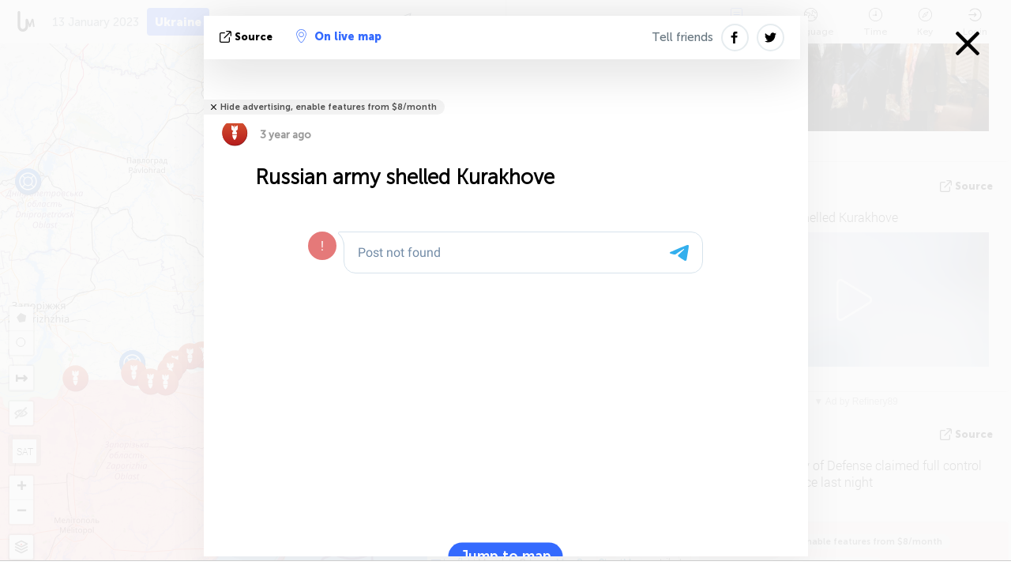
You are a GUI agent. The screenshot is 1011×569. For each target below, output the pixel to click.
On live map (338, 36)
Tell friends (682, 37)
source (247, 37)
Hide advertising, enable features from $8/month (328, 107)
